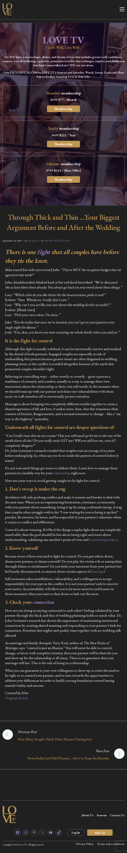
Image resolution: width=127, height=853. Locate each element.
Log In (76, 832)
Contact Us (117, 815)
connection (43, 602)
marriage (97, 571)
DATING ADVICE (53, 240)
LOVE (67, 240)
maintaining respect (103, 539)
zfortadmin (32, 240)
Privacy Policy (85, 844)
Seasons (102, 815)
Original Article (16, 698)
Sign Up (100, 832)
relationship (61, 473)
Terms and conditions (111, 844)
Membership (63, 109)
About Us (87, 815)
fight (43, 252)
